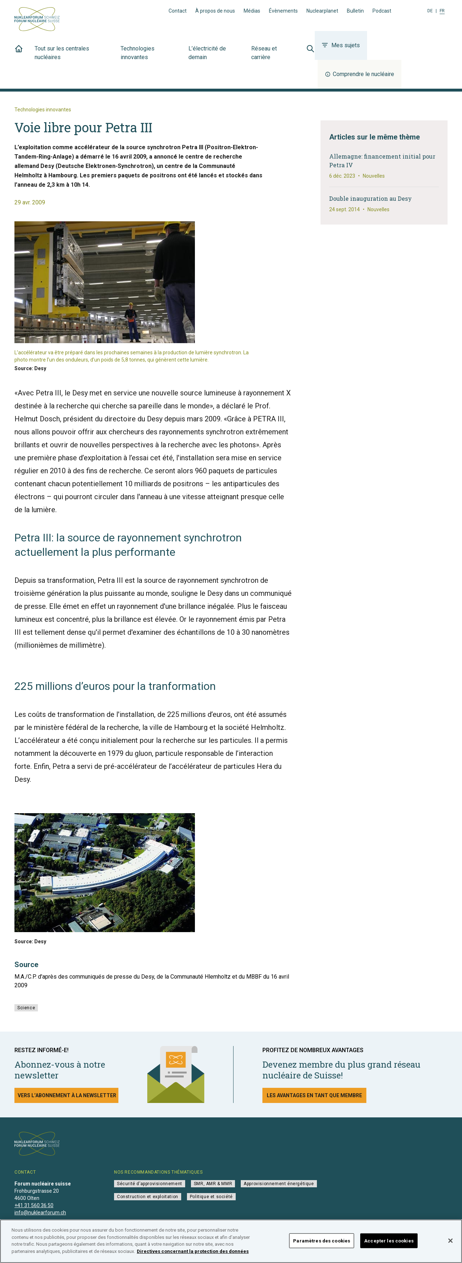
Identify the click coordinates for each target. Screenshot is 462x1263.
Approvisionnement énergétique (279, 1183)
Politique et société (211, 1196)
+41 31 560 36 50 (33, 1205)
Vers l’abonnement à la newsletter (67, 1095)
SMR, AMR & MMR (213, 1183)
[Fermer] (450, 1249)
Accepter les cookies (389, 1249)
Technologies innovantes (150, 57)
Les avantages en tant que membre (314, 1095)
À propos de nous (215, 11)
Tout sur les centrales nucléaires (73, 57)
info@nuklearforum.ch (40, 1212)
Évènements (283, 11)
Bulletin (355, 11)
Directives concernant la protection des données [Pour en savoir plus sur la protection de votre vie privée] (193, 1260)
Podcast (381, 11)
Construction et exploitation (147, 1196)
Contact (178, 11)
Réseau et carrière (273, 57)
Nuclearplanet (322, 11)
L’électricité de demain (215, 57)
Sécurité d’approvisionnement (149, 1183)
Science (26, 1007)
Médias (252, 11)
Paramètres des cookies (321, 1249)
